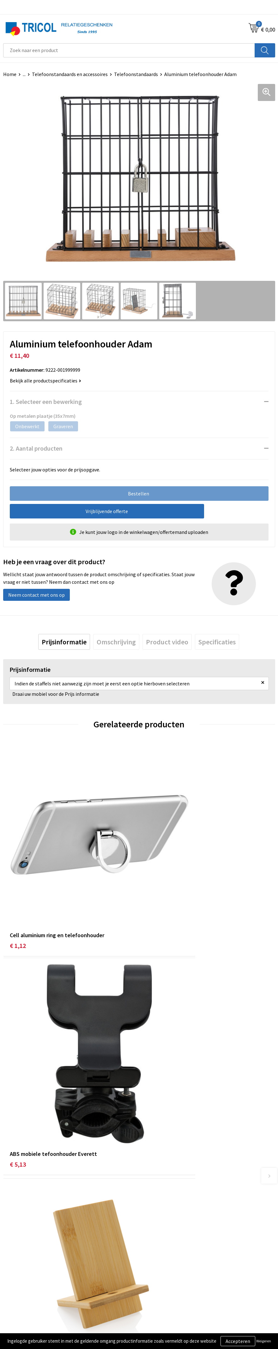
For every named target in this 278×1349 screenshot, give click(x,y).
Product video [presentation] (167, 641)
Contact (12, 1275)
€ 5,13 (154, 889)
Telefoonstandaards (136, 74)
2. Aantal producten (36, 448)
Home (9, 74)
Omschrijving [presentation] (116, 641)
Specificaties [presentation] (217, 641)
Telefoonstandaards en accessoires (70, 74)
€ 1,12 (18, 889)
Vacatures (152, 1194)
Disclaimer (153, 1294)
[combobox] (129, 50)
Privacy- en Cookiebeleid (168, 1284)
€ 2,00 (18, 1053)
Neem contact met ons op (36, 595)
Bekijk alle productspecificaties (45, 380)
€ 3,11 (154, 1053)
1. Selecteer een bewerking (46, 401)
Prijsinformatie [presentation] (64, 641)
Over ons (151, 1165)
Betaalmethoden (21, 1284)
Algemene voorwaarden (167, 1275)
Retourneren (17, 1294)
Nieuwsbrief (155, 1175)
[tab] (64, 642)
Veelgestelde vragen (164, 1184)
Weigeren (263, 1341)
